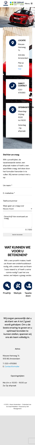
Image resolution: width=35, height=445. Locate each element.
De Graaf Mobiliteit (12, 406)
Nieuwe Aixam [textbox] (8, 209)
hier (19, 69)
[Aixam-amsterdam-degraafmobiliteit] (14, 1)
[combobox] (17, 209)
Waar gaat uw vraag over (13, 206)
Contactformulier (12, 366)
